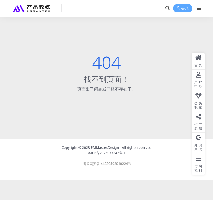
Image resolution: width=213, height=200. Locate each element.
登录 (183, 8)
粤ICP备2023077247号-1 (107, 153)
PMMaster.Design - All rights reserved (121, 147)
